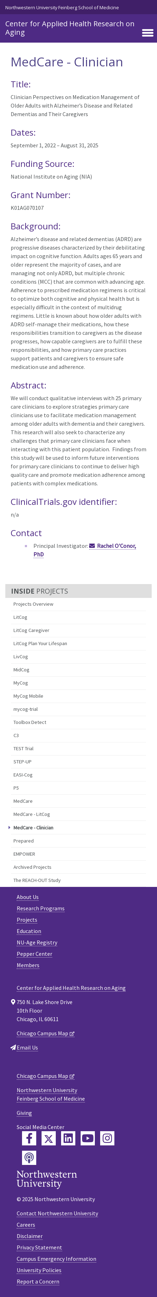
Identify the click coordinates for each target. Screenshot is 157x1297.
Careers (26, 1224)
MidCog (21, 669)
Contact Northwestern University (57, 1213)
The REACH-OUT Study (37, 880)
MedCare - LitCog (31, 814)
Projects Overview (33, 604)
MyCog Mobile (28, 696)
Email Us (27, 1047)
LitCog (20, 617)
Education (29, 930)
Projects (27, 919)
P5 (16, 788)
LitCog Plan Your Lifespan (40, 643)
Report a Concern (38, 1281)
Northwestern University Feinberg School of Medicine (62, 7)
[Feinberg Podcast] (29, 1158)
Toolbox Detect (29, 722)
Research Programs (41, 908)
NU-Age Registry (37, 942)
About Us (28, 896)
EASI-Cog (23, 775)
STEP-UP (22, 761)
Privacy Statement (39, 1247)
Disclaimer (30, 1235)
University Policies (39, 1270)
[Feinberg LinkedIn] (68, 1138)
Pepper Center (34, 953)
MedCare (23, 801)
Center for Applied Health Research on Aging (70, 28)
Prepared (23, 841)
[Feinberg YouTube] (88, 1138)
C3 (16, 735)
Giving (24, 1112)
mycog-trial (25, 709)
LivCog (20, 656)
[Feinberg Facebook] (29, 1138)
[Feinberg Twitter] (49, 1138)
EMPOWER (24, 854)
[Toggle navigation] (147, 33)
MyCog (20, 683)
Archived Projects (32, 867)
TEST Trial (23, 748)
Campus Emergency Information (56, 1258)
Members (28, 965)
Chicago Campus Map (42, 1033)
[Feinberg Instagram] (107, 1138)
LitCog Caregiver (31, 630)
